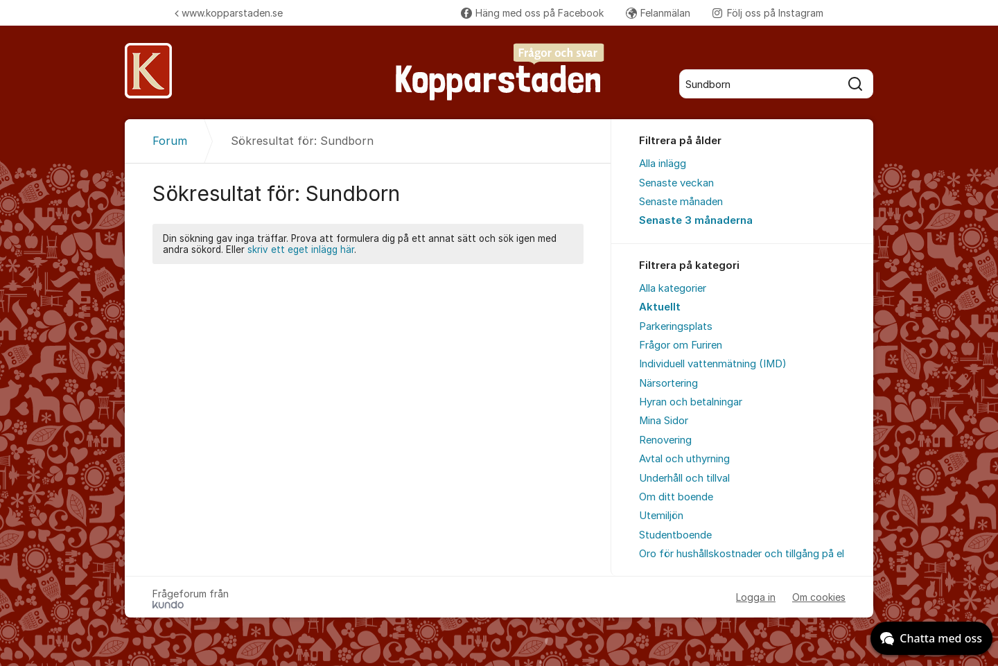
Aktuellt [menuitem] (660, 307)
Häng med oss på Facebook (532, 13)
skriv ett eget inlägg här (300, 249)
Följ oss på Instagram (767, 13)
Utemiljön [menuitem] (661, 515)
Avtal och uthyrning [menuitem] (684, 459)
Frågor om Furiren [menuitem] (680, 345)
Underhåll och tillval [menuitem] (684, 478)
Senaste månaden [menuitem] (681, 201)
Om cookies (819, 597)
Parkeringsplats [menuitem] (675, 326)
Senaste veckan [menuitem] (676, 183)
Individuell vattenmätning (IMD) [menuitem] (713, 364)
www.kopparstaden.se (229, 13)
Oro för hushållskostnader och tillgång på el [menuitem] (741, 553)
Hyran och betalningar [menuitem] (690, 402)
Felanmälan (658, 13)
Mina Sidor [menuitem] (663, 420)
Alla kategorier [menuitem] (672, 288)
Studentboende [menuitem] (675, 535)
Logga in (756, 597)
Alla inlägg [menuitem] (662, 163)
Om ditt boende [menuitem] (676, 497)
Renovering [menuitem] (665, 440)
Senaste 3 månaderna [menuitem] (696, 220)
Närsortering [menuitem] (668, 383)
